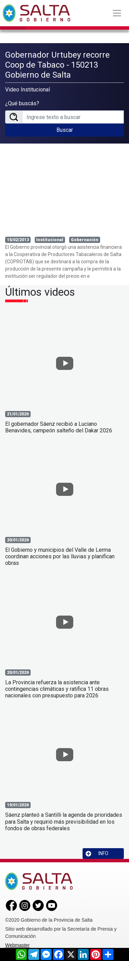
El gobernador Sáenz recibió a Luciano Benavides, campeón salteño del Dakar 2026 (58, 427)
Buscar (64, 130)
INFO (97, 853)
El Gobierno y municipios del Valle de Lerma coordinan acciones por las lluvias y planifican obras (60, 556)
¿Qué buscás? (22, 103)
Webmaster (17, 945)
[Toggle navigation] (117, 13)
